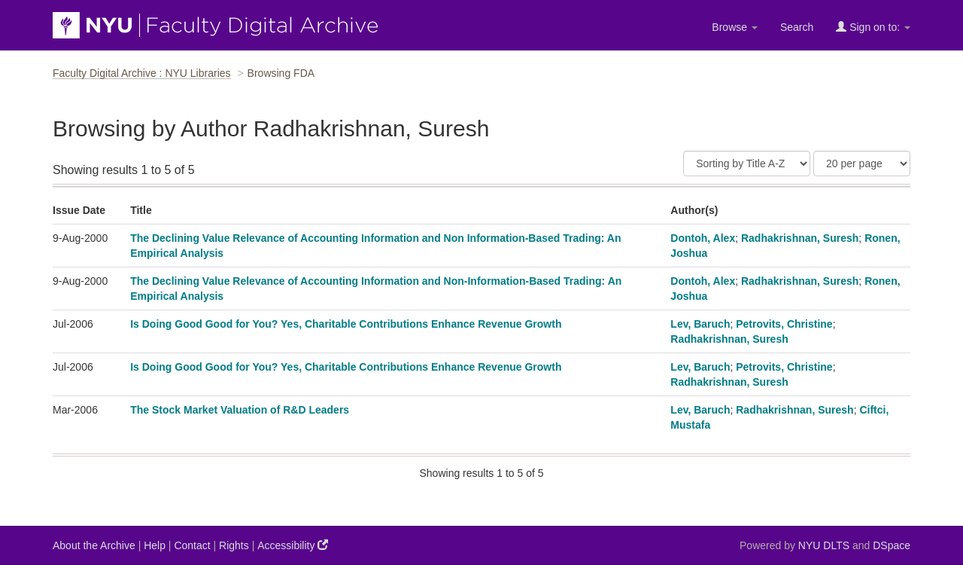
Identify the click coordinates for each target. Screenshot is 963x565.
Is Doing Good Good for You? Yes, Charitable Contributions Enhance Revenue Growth (345, 324)
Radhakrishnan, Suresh (799, 238)
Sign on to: (873, 26)
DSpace (891, 545)
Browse (735, 27)
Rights (234, 545)
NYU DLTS (823, 545)
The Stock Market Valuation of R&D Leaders (239, 410)
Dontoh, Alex (702, 238)
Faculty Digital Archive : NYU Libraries (142, 73)
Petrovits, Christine (784, 324)
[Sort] (746, 163)
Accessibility (292, 545)
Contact (192, 545)
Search (796, 27)
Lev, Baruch (700, 324)
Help (155, 545)
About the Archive (94, 545)
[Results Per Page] (861, 163)
